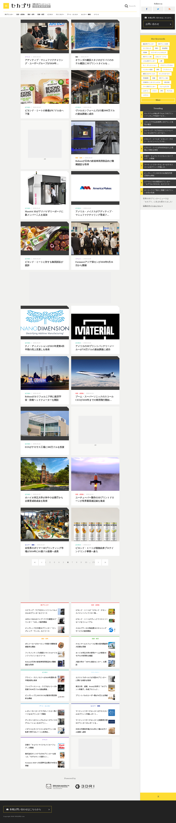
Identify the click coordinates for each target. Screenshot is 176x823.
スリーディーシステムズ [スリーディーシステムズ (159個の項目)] (158, 52)
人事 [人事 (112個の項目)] (161, 61)
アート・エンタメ (72, 14)
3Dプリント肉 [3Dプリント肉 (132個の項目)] (147, 57)
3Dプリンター (9, 14)
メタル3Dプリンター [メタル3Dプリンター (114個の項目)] (149, 61)
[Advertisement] (45, 144)
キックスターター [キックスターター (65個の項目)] (164, 74)
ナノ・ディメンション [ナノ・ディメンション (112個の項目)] (149, 65)
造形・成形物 (20, 14)
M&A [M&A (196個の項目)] (156, 48)
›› (105, 562)
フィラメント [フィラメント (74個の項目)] (167, 69)
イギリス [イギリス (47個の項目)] (145, 95)
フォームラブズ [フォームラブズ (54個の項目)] (164, 86)
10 (86, 562)
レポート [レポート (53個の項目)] (145, 91)
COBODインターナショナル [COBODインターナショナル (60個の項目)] (151, 82)
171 (93, 562)
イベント (96, 14)
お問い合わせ (152, 24)
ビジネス (50, 14)
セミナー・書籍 (86, 14)
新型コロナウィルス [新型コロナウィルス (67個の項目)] (149, 74)
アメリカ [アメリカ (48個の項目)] (169, 91)
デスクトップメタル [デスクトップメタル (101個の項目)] (167, 65)
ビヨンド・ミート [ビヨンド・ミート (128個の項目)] (161, 57)
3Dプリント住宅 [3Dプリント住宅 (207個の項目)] (163, 44)
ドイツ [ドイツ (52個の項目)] (154, 91)
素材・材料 (31, 14)
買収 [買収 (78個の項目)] (157, 69)
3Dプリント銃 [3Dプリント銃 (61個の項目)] (163, 78)
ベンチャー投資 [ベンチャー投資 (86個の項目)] (147, 69)
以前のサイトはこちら (152, 206)
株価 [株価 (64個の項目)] (153, 78)
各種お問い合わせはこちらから (23, 809)
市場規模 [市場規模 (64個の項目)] (145, 78)
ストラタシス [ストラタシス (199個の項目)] (147, 48)
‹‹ (35, 562)
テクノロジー (60, 14)
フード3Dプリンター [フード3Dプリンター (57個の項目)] (149, 86)
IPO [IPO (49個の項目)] (162, 91)
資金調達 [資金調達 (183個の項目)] (164, 48)
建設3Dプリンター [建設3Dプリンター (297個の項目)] (148, 44)
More (158, 100)
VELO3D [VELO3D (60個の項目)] (166, 82)
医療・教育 (40, 14)
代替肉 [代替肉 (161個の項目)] (145, 52)
